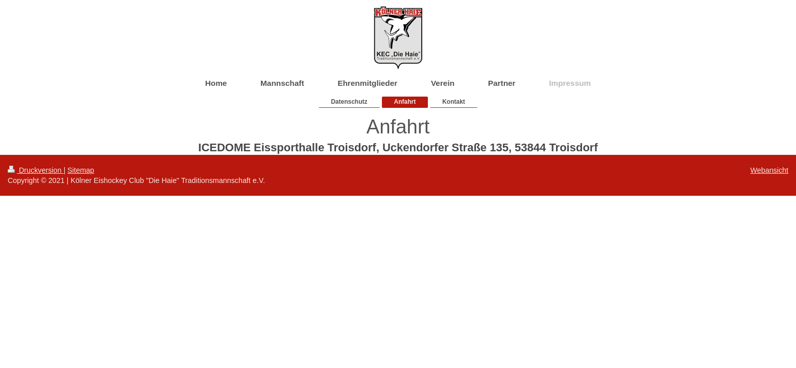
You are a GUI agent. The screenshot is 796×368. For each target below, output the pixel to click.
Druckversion (35, 170)
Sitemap (80, 170)
